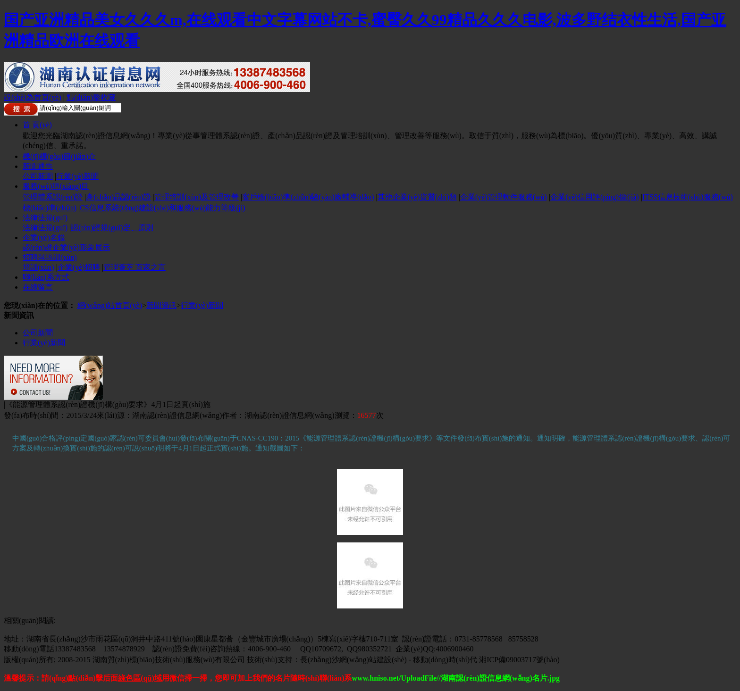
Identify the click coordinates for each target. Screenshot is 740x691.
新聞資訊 (161, 305)
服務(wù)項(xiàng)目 (56, 186)
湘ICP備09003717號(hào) (519, 660)
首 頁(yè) (37, 125)
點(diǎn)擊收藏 (91, 97)
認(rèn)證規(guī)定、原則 (112, 228)
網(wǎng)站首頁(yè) (109, 305)
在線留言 (38, 287)
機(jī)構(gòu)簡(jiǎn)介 (59, 156)
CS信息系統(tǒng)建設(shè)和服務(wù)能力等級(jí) (162, 208)
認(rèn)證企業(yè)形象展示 (66, 247)
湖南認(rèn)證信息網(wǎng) (177, 415)
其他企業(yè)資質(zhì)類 (417, 197)
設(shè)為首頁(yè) (32, 97)
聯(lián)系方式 (46, 277)
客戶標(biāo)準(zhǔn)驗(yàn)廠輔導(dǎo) (308, 197)
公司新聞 (38, 176)
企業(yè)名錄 (44, 237)
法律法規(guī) (45, 218)
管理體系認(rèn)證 (53, 197)
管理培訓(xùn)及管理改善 (196, 197)
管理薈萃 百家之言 (134, 267)
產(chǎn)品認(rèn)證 (118, 197)
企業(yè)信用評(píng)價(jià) (594, 197)
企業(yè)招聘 (79, 267)
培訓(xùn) (38, 267)
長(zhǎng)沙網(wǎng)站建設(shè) (353, 660)
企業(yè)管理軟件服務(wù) (503, 197)
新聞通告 (38, 166)
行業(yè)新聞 (77, 176)
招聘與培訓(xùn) (50, 257)
